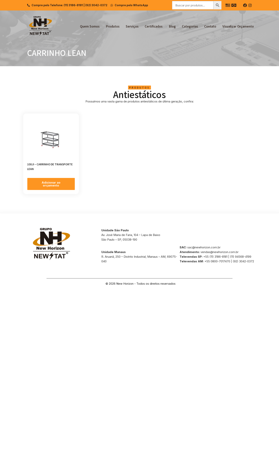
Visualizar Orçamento (238, 26)
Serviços (132, 26)
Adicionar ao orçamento (51, 184)
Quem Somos (90, 26)
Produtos (113, 26)
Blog (172, 26)
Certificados (154, 26)
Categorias (190, 26)
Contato (210, 26)
